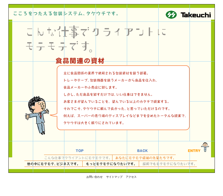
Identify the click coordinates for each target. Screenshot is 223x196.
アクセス (131, 176)
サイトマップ (114, 176)
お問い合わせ (94, 176)
